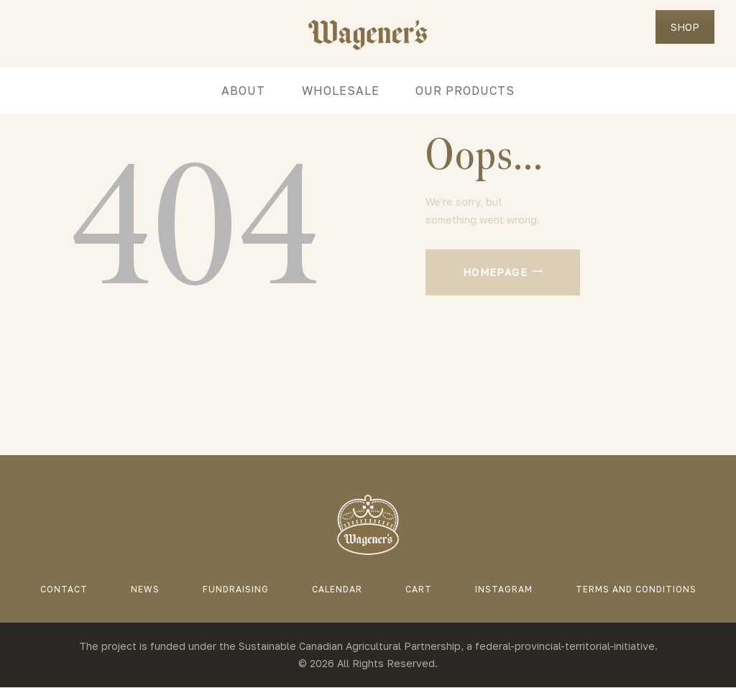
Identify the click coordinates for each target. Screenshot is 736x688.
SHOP (685, 27)
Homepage (495, 272)
